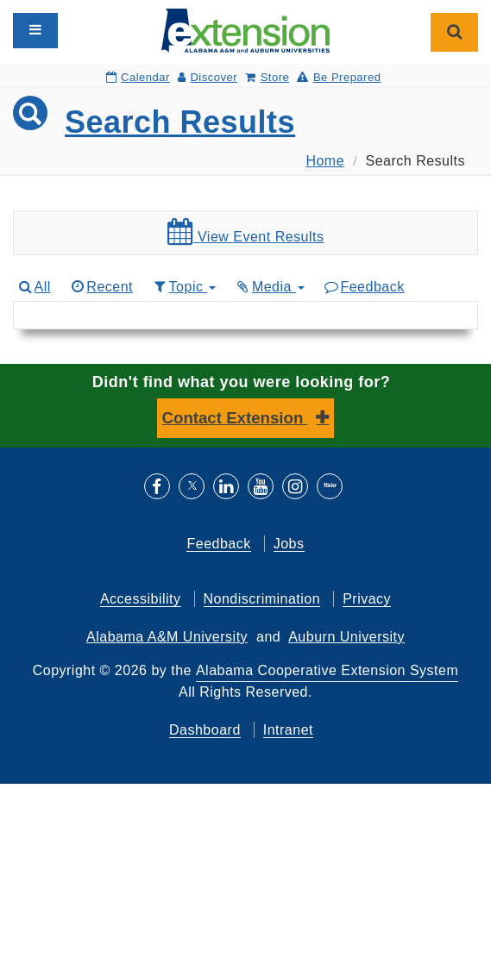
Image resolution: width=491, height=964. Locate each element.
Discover (207, 77)
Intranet (288, 730)
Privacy (367, 599)
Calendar (138, 77)
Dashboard (205, 730)
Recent (101, 286)
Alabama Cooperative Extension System (327, 670)
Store (267, 77)
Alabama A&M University (167, 636)
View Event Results (245, 232)
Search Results (180, 122)
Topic (183, 286)
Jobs (289, 543)
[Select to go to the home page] (245, 29)
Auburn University (346, 636)
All (33, 286)
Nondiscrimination (262, 599)
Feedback (364, 286)
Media (269, 286)
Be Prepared (339, 77)
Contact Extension (235, 418)
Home (324, 160)
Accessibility (140, 599)
